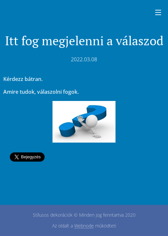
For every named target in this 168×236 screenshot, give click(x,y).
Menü (158, 12)
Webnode (84, 226)
